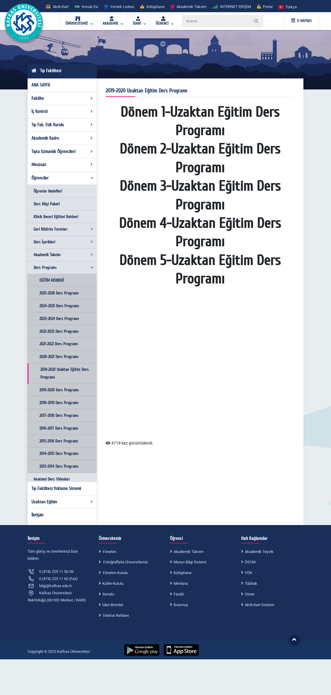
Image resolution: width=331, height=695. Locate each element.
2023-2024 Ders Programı (59, 318)
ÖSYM (250, 562)
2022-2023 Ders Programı (58, 331)
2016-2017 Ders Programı (58, 428)
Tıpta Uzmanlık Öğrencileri (62, 151)
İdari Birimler (112, 605)
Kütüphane (183, 573)
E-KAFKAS (301, 20)
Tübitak (251, 583)
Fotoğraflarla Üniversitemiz (125, 562)
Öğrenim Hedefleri (48, 191)
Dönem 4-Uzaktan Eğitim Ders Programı (200, 232)
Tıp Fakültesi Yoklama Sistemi (56, 488)
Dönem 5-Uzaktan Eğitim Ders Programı (200, 269)
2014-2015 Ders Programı (58, 453)
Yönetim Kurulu (115, 573)
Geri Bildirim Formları (63, 229)
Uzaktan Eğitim (62, 502)
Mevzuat (62, 164)
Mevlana (181, 583)
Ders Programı (64, 267)
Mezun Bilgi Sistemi (190, 562)
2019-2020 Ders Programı (59, 390)
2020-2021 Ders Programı (58, 356)
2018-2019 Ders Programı (58, 402)
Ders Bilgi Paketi (47, 204)
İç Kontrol (62, 111)
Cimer (249, 594)
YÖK (248, 573)
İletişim (37, 515)
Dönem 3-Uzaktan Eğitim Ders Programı (200, 195)
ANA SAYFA (40, 85)
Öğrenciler (62, 178)
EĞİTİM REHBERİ (51, 280)
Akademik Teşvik (259, 551)
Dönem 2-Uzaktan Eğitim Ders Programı (200, 158)
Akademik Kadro (62, 138)
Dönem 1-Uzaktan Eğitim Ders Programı (199, 121)
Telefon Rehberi (115, 615)
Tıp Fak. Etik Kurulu (62, 124)
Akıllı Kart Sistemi (259, 605)
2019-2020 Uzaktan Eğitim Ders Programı (64, 373)
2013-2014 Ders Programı (58, 466)
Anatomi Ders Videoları (52, 479)
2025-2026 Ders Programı (59, 293)
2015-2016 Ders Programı (58, 441)
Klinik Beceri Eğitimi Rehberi (56, 216)
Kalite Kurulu (112, 583)
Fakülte (62, 98)
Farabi (179, 594)
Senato (108, 594)
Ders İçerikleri (63, 242)
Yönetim (109, 551)
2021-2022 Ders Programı (58, 343)
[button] (288, 7)
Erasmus (181, 605)
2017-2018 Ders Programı (58, 415)
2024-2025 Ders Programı (59, 305)
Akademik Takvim (63, 254)
